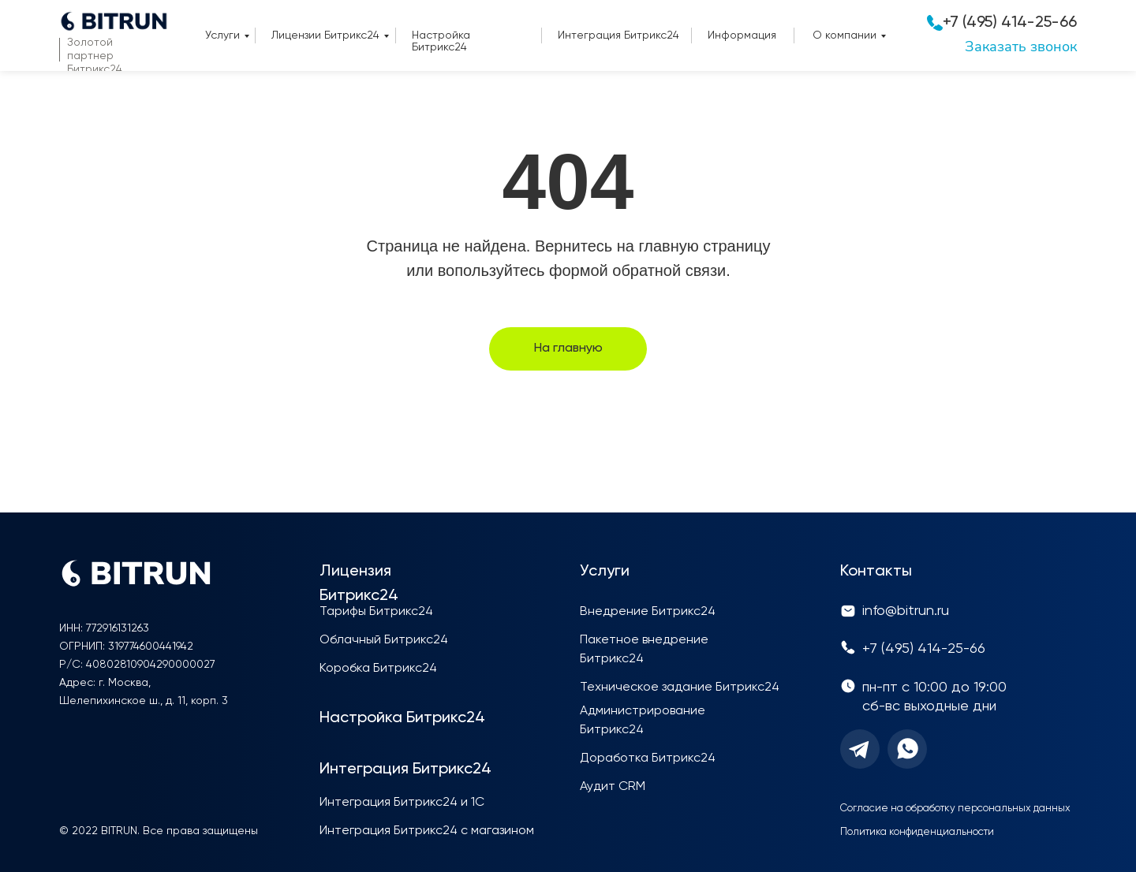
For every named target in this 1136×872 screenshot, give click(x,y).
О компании (844, 35)
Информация (742, 35)
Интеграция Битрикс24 (618, 35)
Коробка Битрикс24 (378, 668)
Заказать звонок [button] (1021, 46)
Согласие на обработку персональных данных (955, 808)
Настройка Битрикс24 (441, 41)
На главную (568, 348)
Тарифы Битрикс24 (376, 612)
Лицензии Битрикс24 (325, 35)
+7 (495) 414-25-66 (1010, 23)
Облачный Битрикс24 (384, 640)
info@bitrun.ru (905, 611)
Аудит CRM (612, 787)
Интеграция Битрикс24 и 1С (402, 802)
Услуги (222, 35)
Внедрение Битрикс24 (648, 612)
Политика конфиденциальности (917, 832)
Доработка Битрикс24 (648, 758)
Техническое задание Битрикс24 (679, 687)
